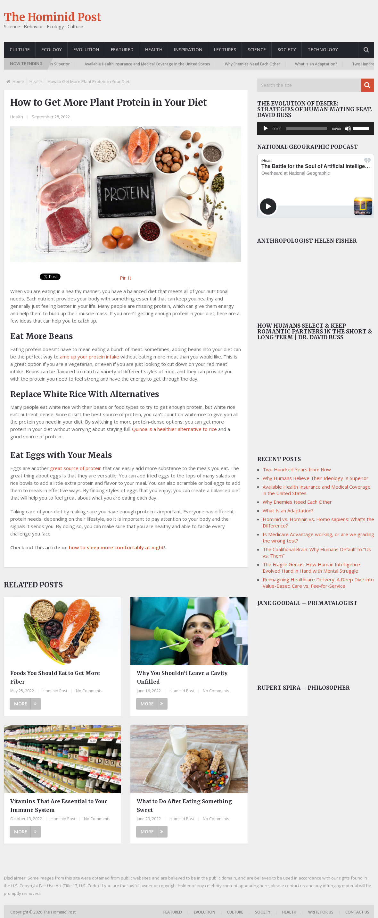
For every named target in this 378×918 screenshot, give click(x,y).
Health (153, 49)
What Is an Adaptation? (320, 64)
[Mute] (348, 128)
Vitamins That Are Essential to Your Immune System (58, 805)
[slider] (306, 128)
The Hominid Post (52, 17)
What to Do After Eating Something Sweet (184, 805)
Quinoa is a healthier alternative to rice (174, 429)
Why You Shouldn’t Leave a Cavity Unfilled (182, 677)
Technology (323, 49)
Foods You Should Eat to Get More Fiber (55, 677)
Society (286, 49)
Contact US (357, 912)
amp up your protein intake (89, 356)
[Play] (265, 128)
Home (18, 81)
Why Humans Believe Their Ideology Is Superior (315, 478)
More (25, 704)
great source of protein (76, 468)
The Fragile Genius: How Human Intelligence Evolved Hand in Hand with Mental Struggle (311, 567)
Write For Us (320, 912)
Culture (20, 49)
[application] (315, 128)
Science (257, 49)
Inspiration (188, 49)
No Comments (89, 691)
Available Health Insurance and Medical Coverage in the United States (151, 64)
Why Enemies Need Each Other (256, 64)
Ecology (51, 49)
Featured (122, 49)
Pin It (125, 277)
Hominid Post (55, 691)
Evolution (86, 49)
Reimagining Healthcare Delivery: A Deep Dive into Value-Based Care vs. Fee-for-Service (318, 582)
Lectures (225, 49)
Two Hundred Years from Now (297, 469)
